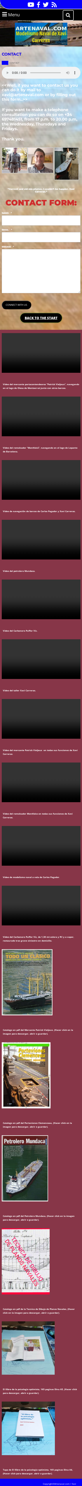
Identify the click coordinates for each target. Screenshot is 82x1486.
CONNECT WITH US (16, 304)
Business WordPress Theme (27, 1483)
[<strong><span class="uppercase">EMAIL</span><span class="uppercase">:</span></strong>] (41, 237)
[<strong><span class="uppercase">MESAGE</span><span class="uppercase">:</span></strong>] (41, 271)
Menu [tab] (16, 14)
